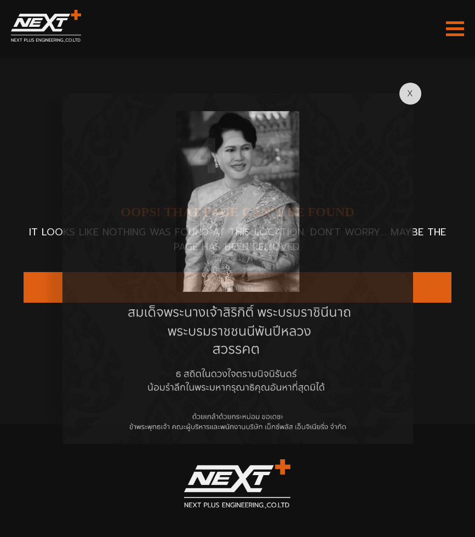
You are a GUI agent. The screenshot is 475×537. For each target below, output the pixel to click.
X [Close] (410, 94)
